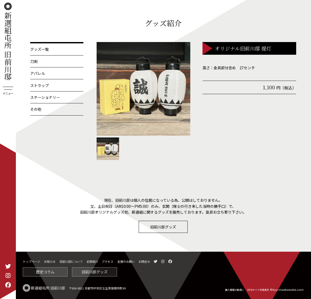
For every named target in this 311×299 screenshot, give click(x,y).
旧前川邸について (71, 261)
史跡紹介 (92, 261)
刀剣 (34, 61)
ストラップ (39, 85)
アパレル (37, 73)
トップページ (31, 261)
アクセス (107, 261)
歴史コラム (45, 271)
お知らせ (50, 261)
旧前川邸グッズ (163, 226)
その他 (35, 109)
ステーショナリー (45, 97)
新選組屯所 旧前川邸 (8, 41)
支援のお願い (126, 261)
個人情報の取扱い (234, 290)
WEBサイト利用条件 (258, 290)
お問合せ (144, 261)
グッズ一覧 (39, 49)
